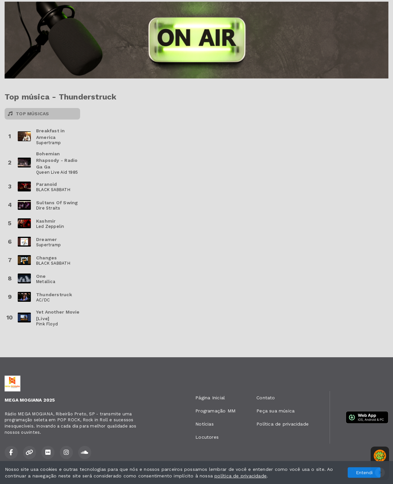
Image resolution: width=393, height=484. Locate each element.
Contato (265, 397)
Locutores (207, 437)
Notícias (204, 424)
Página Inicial (210, 397)
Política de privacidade (282, 424)
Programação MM (215, 410)
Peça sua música (275, 410)
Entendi (364, 472)
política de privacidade (240, 475)
